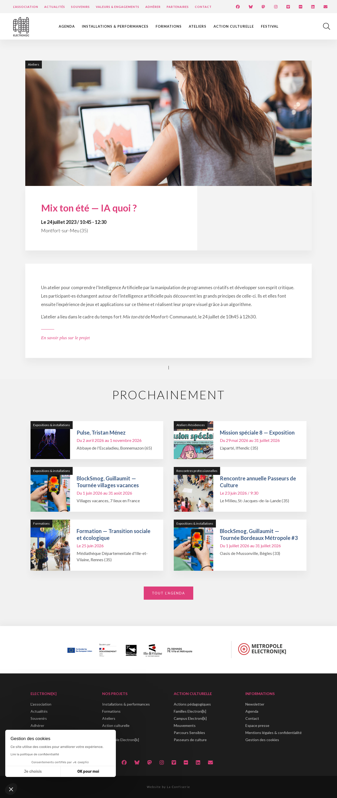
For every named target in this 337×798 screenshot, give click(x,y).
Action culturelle (234, 26)
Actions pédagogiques (192, 704)
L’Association (25, 6)
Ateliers (197, 26)
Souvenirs (80, 6)
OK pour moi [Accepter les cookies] (88, 771)
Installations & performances (115, 26)
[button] (11, 789)
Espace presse (257, 725)
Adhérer (153, 6)
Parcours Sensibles (189, 732)
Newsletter (254, 704)
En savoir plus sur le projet (65, 337)
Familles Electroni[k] (190, 711)
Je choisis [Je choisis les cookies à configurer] (33, 771)
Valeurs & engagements (117, 6)
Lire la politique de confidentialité (35, 754)
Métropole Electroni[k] (120, 739)
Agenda (67, 26)
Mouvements (185, 725)
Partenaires (178, 6)
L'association (41, 704)
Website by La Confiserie (168, 787)
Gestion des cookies (262, 739)
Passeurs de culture (190, 739)
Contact (203, 6)
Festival (270, 26)
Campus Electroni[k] (190, 718)
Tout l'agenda (168, 593)
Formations (169, 26)
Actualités (54, 6)
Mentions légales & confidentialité (273, 732)
